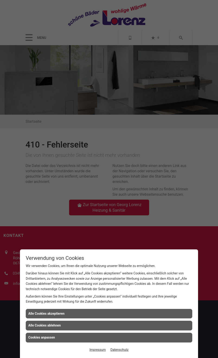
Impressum (98, 350)
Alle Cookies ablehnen (44, 325)
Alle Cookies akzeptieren (46, 313)
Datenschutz (119, 350)
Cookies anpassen (41, 337)
